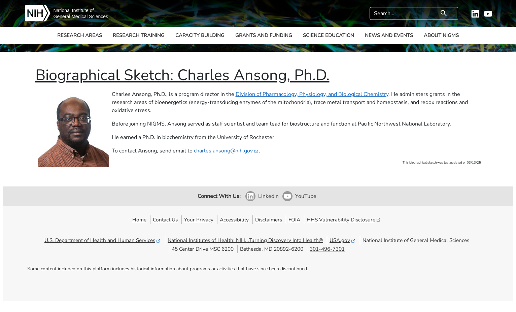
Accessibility (234, 219)
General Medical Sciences (81, 16)
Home (139, 219)
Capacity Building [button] (200, 35)
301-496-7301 (327, 248)
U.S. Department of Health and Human (102, 240)
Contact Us (165, 219)
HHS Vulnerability (344, 219)
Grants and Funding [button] (263, 35)
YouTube (305, 196)
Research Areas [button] (79, 35)
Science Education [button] (328, 35)
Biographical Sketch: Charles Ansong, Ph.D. (182, 75)
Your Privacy (198, 219)
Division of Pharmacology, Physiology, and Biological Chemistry (312, 94)
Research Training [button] (139, 35)
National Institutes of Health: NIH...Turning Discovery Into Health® (245, 240)
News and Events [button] (389, 35)
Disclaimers (268, 219)
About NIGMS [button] (441, 35)
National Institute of (74, 10)
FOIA (294, 219)
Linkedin (268, 196)
